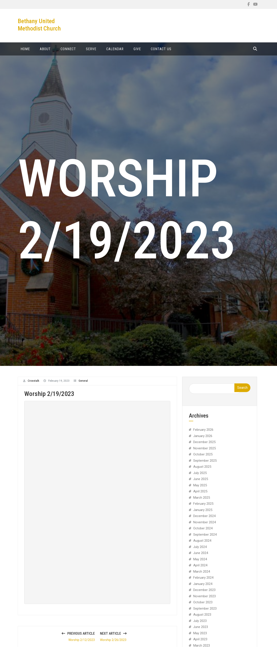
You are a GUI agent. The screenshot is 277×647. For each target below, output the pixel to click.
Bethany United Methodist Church (39, 25)
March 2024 (201, 574)
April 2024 (200, 568)
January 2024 (202, 587)
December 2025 (204, 445)
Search (242, 390)
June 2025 (200, 482)
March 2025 (201, 500)
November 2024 (204, 525)
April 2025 (200, 494)
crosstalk (33, 383)
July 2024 (200, 550)
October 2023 (203, 605)
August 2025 (202, 469)
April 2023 (200, 642)
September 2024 (205, 537)
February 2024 (203, 580)
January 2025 (202, 513)
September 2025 (205, 463)
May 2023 (200, 636)
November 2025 (204, 451)
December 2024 (204, 519)
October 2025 (203, 457)
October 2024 (203, 531)
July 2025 (200, 476)
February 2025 (203, 506)
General (83, 383)
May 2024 (200, 562)
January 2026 (202, 439)
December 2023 (204, 593)
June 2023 (200, 630)
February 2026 (203, 432)
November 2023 (204, 599)
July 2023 (200, 624)
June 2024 (200, 556)
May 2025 (200, 488)
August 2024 (202, 543)
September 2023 (205, 611)
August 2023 (202, 617)
